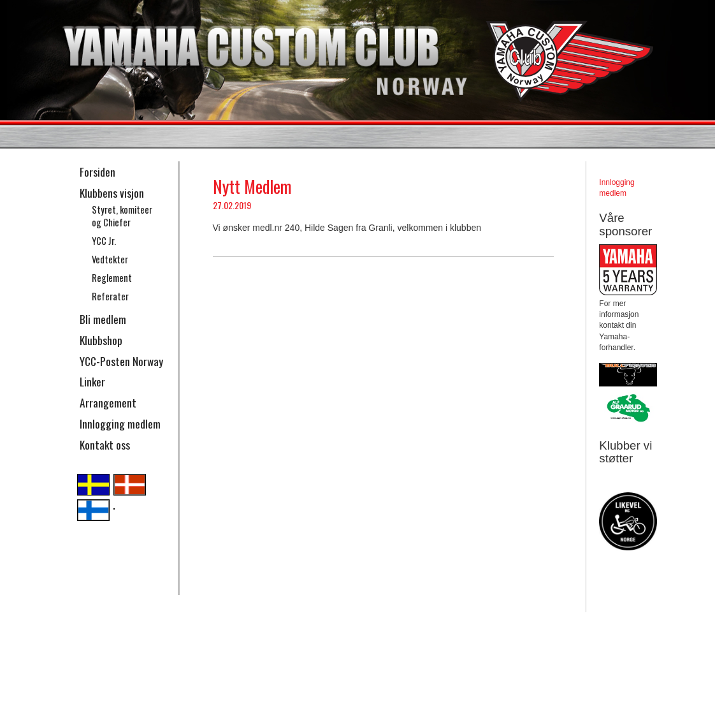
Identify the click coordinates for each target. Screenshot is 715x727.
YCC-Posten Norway (121, 361)
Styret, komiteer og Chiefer (122, 216)
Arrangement (108, 402)
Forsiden (97, 171)
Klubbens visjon (112, 192)
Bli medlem (103, 319)
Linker (92, 381)
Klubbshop (101, 340)
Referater (110, 296)
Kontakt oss (105, 444)
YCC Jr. (104, 240)
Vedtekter (110, 259)
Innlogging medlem (120, 423)
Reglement (112, 277)
